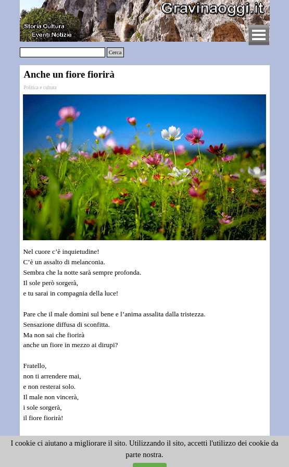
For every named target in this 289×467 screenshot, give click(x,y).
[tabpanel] (144, 346)
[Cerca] (62, 52)
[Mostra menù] (258, 34)
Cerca (115, 52)
